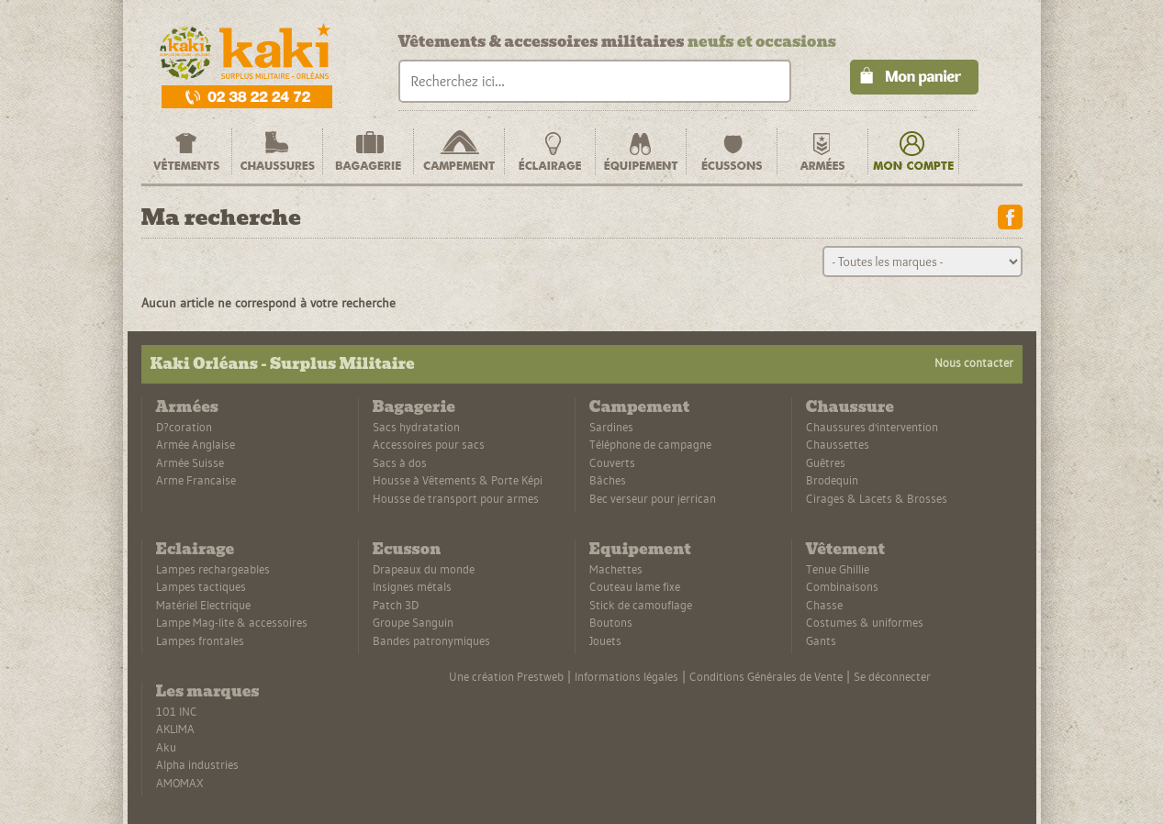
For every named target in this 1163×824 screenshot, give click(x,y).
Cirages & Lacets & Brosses (876, 498)
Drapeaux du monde (424, 569)
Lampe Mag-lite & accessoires (232, 622)
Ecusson (407, 549)
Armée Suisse (190, 462)
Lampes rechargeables (213, 569)
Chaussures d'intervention (872, 426)
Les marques (208, 691)
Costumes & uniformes (864, 622)
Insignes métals (412, 586)
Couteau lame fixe (634, 586)
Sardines (611, 426)
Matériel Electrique (203, 604)
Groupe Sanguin (413, 622)
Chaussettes (837, 444)
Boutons (610, 622)
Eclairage (195, 549)
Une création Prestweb (506, 676)
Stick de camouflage (640, 604)
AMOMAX (180, 782)
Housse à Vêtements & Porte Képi (457, 480)
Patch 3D (396, 604)
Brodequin (832, 480)
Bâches (607, 480)
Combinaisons (842, 586)
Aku (166, 747)
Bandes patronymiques (431, 640)
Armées (187, 406)
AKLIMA (175, 728)
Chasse (824, 604)
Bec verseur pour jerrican (652, 498)
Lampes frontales (200, 640)
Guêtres (825, 462)
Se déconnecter (892, 676)
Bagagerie (414, 406)
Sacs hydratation (416, 426)
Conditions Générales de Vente (766, 676)
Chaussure (850, 406)
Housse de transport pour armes (456, 498)
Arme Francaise (196, 480)
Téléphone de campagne (650, 444)
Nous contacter (973, 362)
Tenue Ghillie (837, 569)
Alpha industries (197, 764)
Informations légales (626, 676)
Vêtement (845, 549)
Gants (821, 640)
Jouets (605, 640)
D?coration (184, 426)
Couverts (612, 462)
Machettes (616, 569)
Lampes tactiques (201, 586)
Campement (639, 406)
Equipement (640, 549)
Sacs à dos (400, 462)
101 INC (176, 711)
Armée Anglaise (195, 444)
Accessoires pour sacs (429, 444)
